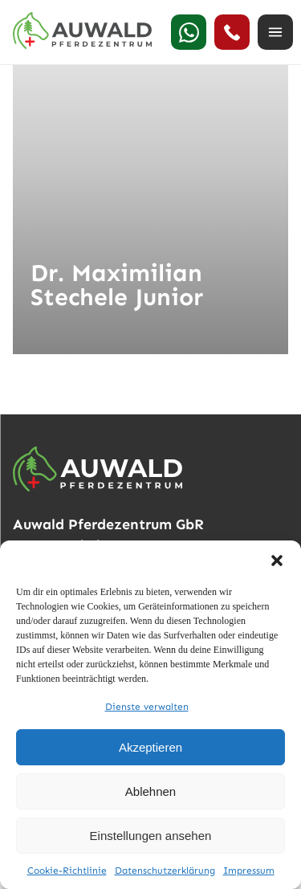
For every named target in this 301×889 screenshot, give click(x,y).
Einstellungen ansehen (151, 835)
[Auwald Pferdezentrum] (82, 30)
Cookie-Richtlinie (67, 870)
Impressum (249, 870)
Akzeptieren (150, 747)
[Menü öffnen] (275, 32)
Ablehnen (150, 791)
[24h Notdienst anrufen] (232, 32)
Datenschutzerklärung (165, 870)
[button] (277, 561)
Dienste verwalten (147, 706)
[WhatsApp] (188, 32)
